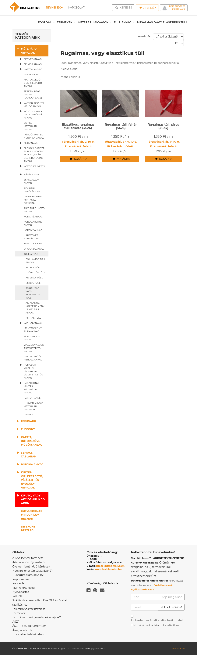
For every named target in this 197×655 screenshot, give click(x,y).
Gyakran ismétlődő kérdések (31, 566)
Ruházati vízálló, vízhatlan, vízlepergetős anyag (30, 371)
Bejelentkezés (177, 6)
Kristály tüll (34, 277)
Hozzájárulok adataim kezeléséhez (156, 625)
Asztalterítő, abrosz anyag (33, 358)
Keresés (124, 7)
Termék (147, 7)
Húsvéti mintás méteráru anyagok (34, 406)
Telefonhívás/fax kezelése (29, 609)
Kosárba (78, 159)
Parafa (28, 414)
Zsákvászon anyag (32, 181)
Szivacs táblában (26, 454)
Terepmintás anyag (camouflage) (33, 94)
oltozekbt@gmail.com (110, 565)
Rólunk (17, 596)
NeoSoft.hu (178, 648)
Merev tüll (33, 282)
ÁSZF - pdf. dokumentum (29, 626)
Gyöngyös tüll (35, 272)
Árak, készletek (22, 630)
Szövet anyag (30, 59)
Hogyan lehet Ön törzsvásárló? (32, 570)
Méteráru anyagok (93, 22)
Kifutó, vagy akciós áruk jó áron (30, 499)
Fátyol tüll (33, 267)
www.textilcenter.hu (108, 569)
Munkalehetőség (23, 587)
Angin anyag (32, 74)
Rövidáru (25, 421)
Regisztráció (178, 9)
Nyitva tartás (20, 592)
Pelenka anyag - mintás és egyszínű (34, 199)
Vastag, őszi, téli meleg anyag (31, 104)
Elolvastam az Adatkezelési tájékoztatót (157, 620)
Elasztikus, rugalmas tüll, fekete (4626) (78, 126)
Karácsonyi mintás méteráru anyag (28, 387)
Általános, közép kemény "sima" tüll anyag (35, 307)
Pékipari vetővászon (32, 190)
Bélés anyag (29, 174)
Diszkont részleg (28, 528)
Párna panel (32, 397)
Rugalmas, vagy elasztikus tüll (162, 22)
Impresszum (20, 579)
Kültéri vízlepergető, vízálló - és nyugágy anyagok (29, 480)
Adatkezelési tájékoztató (28, 562)
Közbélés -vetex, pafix (31, 168)
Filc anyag (28, 143)
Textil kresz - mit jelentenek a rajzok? (36, 617)
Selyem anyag (30, 64)
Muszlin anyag (33, 243)
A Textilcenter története (28, 558)
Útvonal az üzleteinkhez (28, 634)
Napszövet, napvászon (31, 237)
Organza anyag (34, 248)
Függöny (25, 429)
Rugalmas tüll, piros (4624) (163, 126)
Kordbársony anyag (33, 223)
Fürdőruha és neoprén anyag (34, 136)
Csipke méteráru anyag (30, 126)
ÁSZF (15, 621)
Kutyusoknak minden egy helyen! (31, 514)
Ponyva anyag (29, 464)
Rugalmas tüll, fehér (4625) (121, 126)
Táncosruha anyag (32, 338)
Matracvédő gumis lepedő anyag (33, 83)
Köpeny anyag (33, 230)
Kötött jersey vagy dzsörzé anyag (30, 114)
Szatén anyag (30, 323)
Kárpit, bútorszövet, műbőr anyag (28, 440)
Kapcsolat (19, 583)
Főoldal (44, 22)
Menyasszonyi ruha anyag (33, 330)
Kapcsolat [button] (76, 7)
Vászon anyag (30, 69)
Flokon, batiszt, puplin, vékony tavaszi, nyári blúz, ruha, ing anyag (31, 154)
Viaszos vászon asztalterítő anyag (34, 348)
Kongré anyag (33, 216)
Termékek (54, 7)
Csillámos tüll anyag (36, 261)
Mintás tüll (33, 317)
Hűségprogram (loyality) (28, 575)
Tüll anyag (122, 22)
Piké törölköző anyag (34, 210)
